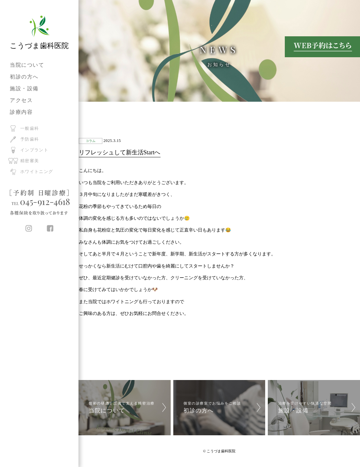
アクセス (21, 100)
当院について (27, 65)
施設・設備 (24, 88)
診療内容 (21, 112)
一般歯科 (29, 128)
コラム (90, 141)
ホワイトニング (36, 171)
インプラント (34, 149)
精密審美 (29, 160)
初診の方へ (24, 76)
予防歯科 (29, 139)
